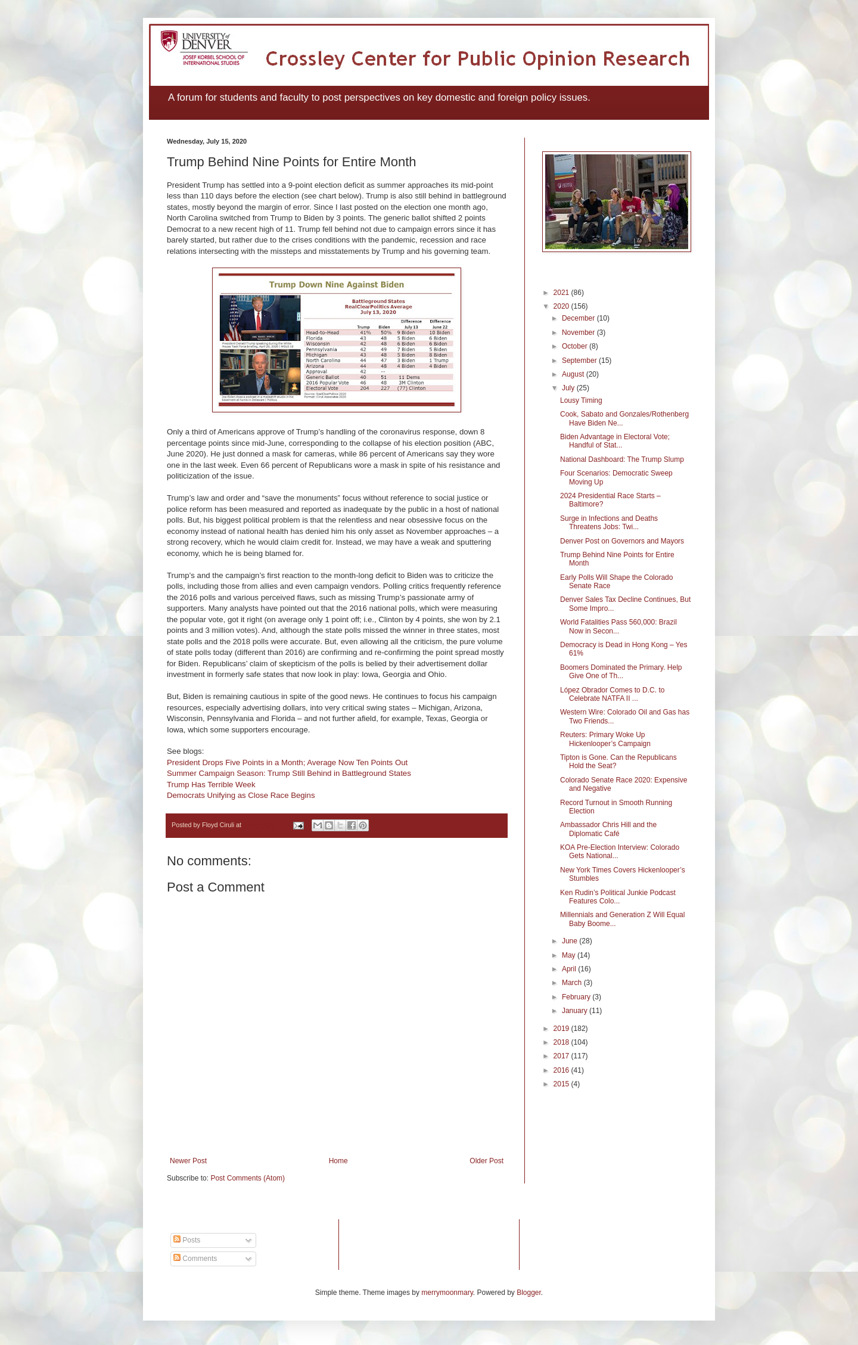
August (574, 374)
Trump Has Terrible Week (211, 784)
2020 (562, 306)
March (573, 983)
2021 (562, 292)
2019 (562, 1028)
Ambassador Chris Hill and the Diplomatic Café (608, 829)
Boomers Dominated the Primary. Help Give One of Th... (621, 671)
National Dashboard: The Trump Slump (622, 459)
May (569, 955)
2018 (562, 1042)
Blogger (529, 1292)
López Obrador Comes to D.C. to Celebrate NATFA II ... (612, 694)
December (579, 318)
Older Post (486, 1161)
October (575, 346)
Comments (195, 1258)
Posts (186, 1240)
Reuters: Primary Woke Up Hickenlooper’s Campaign (605, 739)
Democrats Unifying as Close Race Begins (241, 795)
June (570, 941)
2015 (562, 1084)
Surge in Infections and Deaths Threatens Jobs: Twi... (609, 522)
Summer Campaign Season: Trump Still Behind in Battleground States (289, 773)
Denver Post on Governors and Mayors (622, 541)
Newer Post (188, 1161)
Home (338, 1161)
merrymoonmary (446, 1292)
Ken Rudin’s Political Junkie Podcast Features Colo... (618, 897)
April (570, 969)
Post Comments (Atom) (247, 1178)
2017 (562, 1056)
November (579, 332)
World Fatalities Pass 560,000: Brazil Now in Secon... (618, 626)
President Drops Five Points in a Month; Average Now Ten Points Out (287, 762)
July (569, 388)
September (580, 360)
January (575, 1011)
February (577, 997)
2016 (562, 1070)
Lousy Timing (581, 400)
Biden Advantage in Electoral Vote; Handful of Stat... (615, 441)
